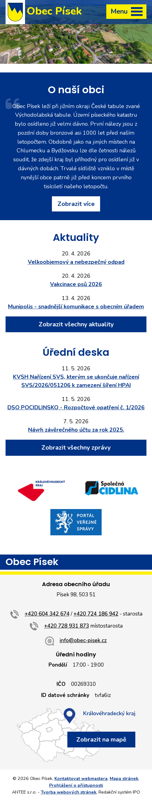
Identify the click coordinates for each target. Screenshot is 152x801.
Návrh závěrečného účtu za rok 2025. (76, 429)
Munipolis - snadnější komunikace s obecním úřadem (76, 306)
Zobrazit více (76, 204)
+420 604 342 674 (47, 613)
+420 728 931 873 (66, 625)
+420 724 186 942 (96, 613)
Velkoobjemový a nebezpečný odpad (76, 262)
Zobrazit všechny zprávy (76, 447)
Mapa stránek (124, 778)
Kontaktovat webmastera (81, 778)
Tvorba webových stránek (68, 792)
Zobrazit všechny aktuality (76, 324)
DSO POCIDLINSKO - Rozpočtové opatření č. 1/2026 (76, 407)
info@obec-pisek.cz (83, 640)
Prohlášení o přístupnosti (76, 785)
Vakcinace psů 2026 (76, 284)
